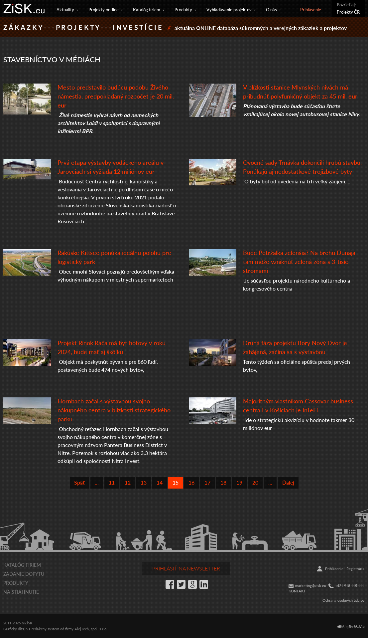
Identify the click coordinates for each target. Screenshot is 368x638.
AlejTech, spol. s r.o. (90, 628)
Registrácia (355, 568)
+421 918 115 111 (349, 585)
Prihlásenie (310, 9)
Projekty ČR (348, 12)
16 (191, 482)
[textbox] (118, 304)
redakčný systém (45, 628)
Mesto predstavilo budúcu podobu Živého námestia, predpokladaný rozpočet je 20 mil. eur (116, 96)
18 (223, 482)
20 (255, 482)
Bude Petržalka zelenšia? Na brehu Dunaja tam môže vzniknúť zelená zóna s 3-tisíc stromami (299, 261)
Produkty (183, 9)
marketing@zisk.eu (310, 585)
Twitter (181, 584)
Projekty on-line (103, 9)
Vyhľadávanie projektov (229, 9)
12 (128, 482)
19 (239, 482)
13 (144, 482)
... (97, 482)
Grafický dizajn (15, 628)
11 (112, 482)
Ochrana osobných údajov (343, 600)
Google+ (192, 584)
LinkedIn (203, 584)
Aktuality (65, 9)
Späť (79, 482)
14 (160, 482)
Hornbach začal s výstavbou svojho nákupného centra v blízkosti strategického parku (114, 410)
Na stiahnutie (21, 591)
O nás (271, 9)
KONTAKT (297, 590)
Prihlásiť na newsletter (186, 568)
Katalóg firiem (146, 9)
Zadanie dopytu (23, 573)
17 (207, 482)
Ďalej (288, 482)
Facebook (170, 584)
